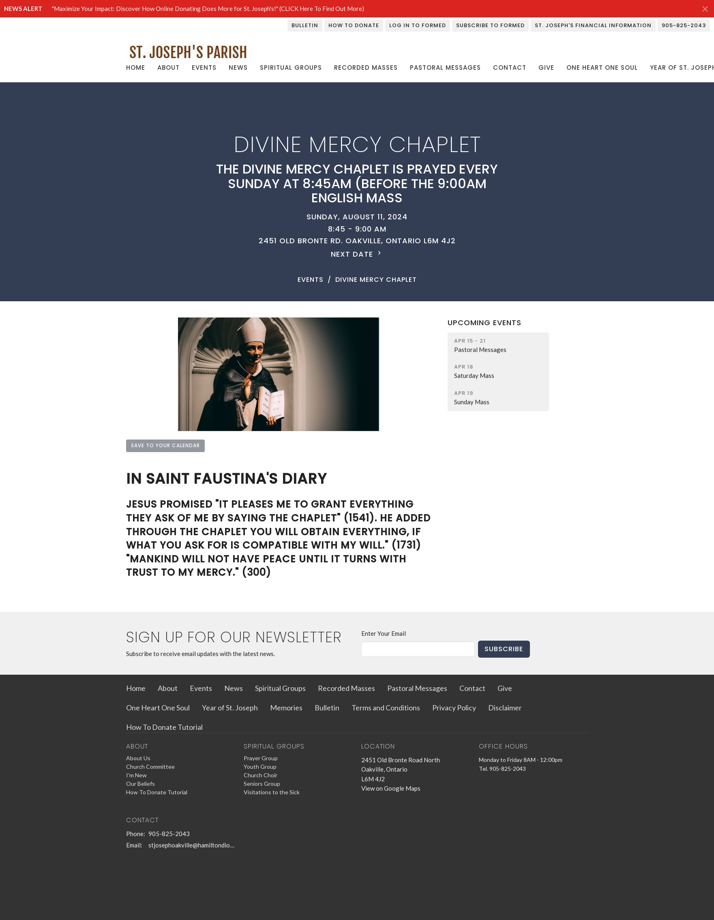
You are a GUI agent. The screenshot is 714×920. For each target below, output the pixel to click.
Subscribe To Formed (490, 25)
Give (546, 67)
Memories (286, 707)
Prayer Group (261, 758)
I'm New (136, 775)
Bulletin (305, 25)
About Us (138, 758)
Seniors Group (262, 783)
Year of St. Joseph (230, 707)
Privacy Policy (454, 707)
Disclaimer (505, 707)
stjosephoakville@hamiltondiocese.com (192, 845)
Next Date (357, 254)
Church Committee (150, 766)
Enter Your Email (383, 633)
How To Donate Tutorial (164, 727)
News (238, 67)
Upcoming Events (484, 322)
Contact (509, 67)
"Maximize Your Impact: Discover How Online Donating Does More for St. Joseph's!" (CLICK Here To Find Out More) (208, 8)
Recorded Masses (366, 67)
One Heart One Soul (602, 67)
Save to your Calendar (165, 445)
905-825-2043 (684, 25)
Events (204, 67)
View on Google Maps (390, 788)
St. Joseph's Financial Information (593, 25)
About (168, 67)
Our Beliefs (140, 783)
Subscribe (504, 649)
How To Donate (353, 25)
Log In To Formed (417, 25)
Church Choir (260, 775)
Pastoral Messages (445, 67)
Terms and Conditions (386, 707)
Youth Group (260, 766)
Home (135, 67)
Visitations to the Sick (272, 792)
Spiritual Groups (291, 67)
